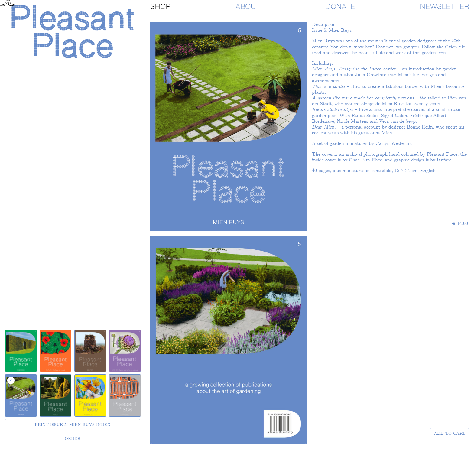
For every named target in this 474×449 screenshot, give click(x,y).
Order (72, 438)
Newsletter (444, 6)
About (247, 6)
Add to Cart (449, 433)
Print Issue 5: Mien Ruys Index (73, 425)
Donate (340, 6)
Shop (160, 6)
